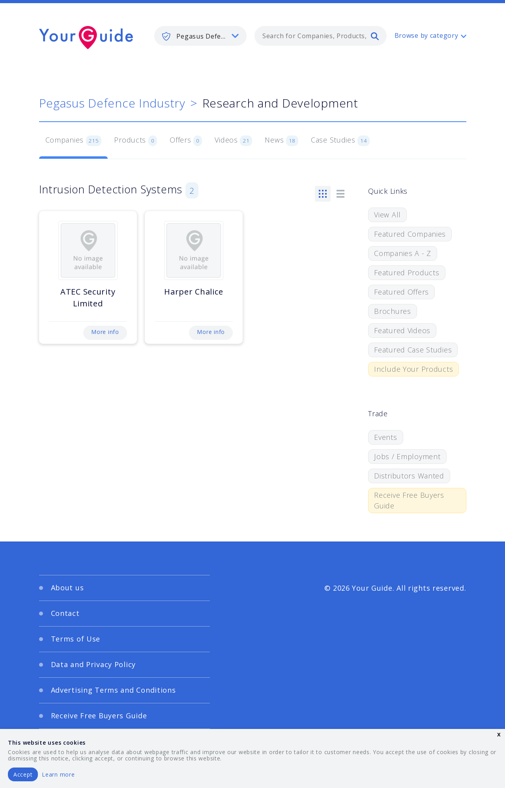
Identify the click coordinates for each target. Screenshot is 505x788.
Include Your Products (413, 369)
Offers (186, 140)
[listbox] (200, 36)
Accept (22, 774)
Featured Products (406, 272)
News (281, 140)
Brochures (392, 311)
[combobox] (320, 36)
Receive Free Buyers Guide (409, 500)
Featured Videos (402, 330)
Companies (73, 140)
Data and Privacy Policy (93, 664)
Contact (65, 613)
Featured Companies (410, 234)
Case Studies (340, 140)
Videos (233, 140)
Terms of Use (76, 638)
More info (105, 332)
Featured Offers (401, 292)
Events (385, 437)
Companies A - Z (402, 253)
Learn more (58, 774)
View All (387, 214)
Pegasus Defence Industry (112, 103)
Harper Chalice (193, 291)
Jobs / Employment (407, 456)
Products (135, 140)
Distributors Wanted (409, 475)
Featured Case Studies (413, 349)
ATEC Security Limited (87, 297)
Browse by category (426, 35)
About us (67, 587)
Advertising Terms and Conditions (113, 690)
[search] (375, 35)
